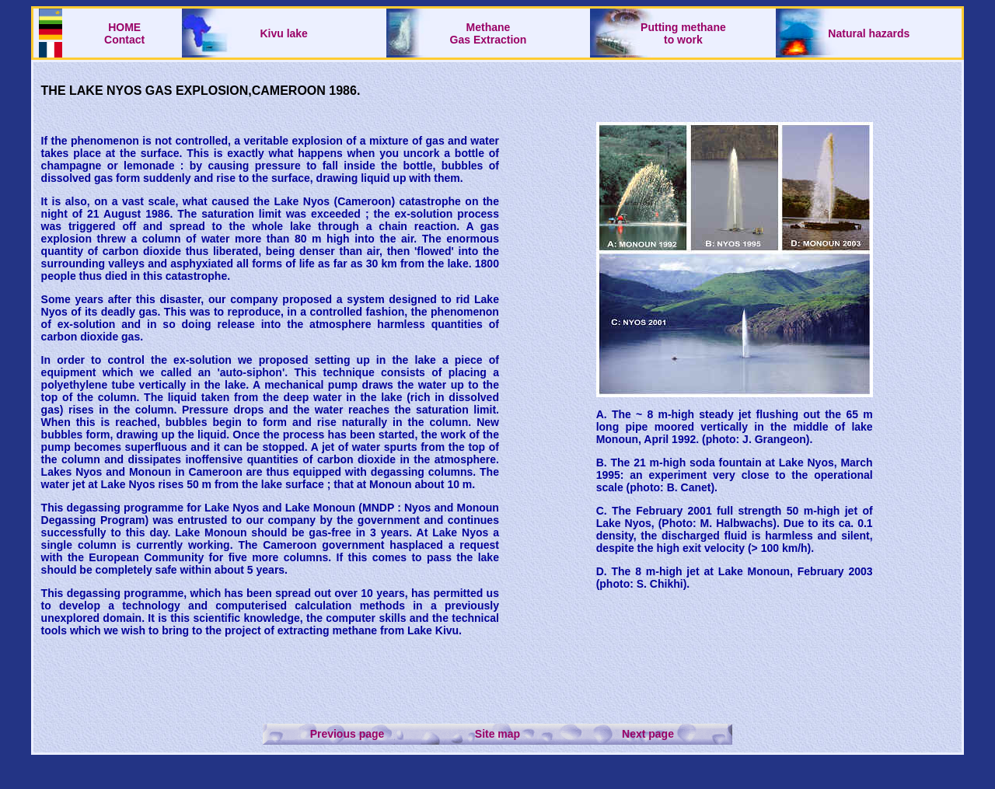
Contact (124, 39)
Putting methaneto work (683, 33)
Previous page (347, 734)
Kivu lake (283, 33)
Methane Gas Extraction (488, 33)
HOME (124, 27)
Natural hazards (868, 33)
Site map (497, 734)
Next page (648, 734)
